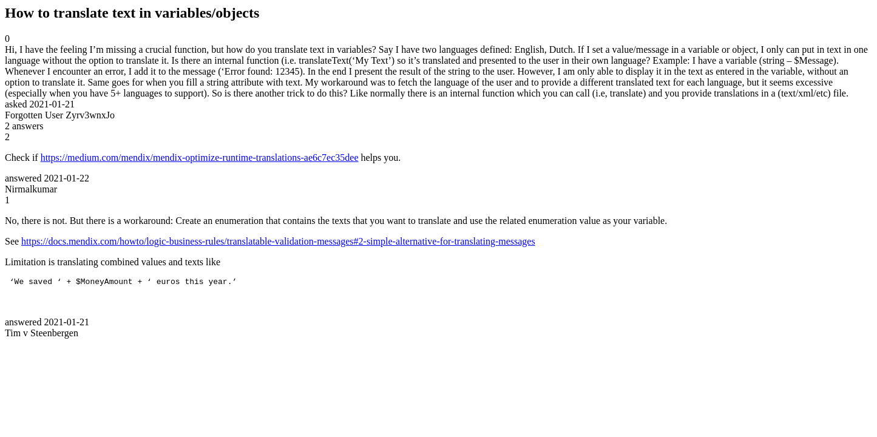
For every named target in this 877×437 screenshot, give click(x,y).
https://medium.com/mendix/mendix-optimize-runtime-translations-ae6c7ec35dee (200, 157)
